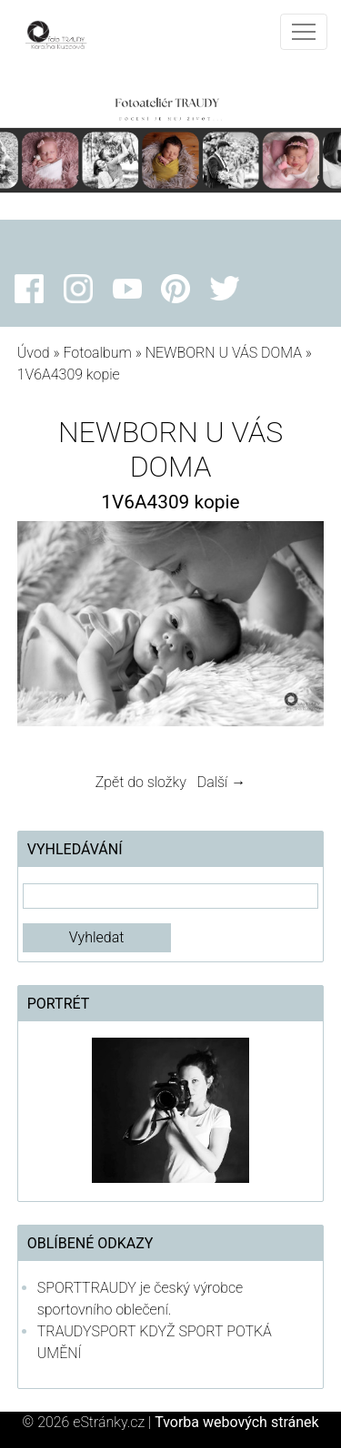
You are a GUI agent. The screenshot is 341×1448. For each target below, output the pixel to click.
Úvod (33, 352)
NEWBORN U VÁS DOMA (223, 352)
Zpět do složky (140, 782)
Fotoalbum (97, 352)
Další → (221, 782)
